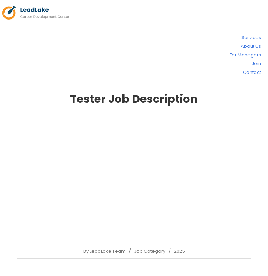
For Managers (245, 55)
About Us (251, 46)
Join (256, 63)
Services (251, 37)
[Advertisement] (134, 174)
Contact (252, 72)
